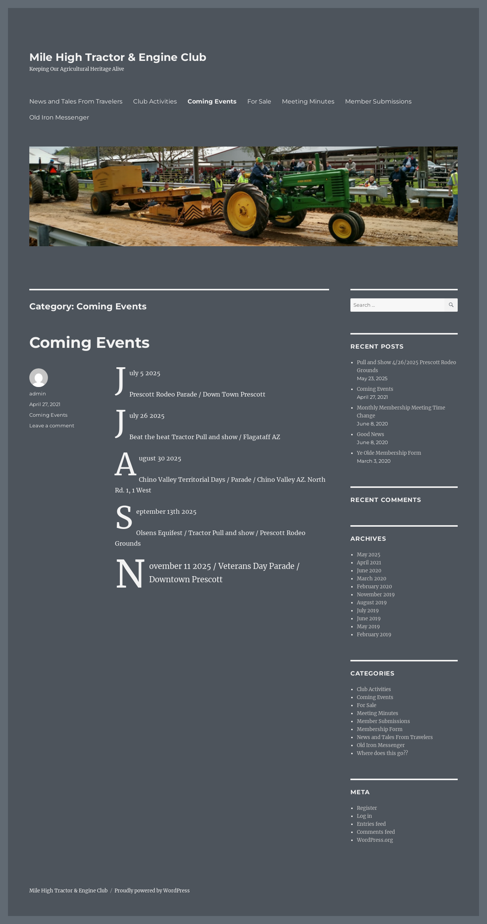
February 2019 (374, 634)
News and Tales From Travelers (76, 101)
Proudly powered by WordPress (152, 890)
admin (37, 393)
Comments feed (376, 832)
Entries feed (371, 824)
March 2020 (371, 578)
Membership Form (380, 729)
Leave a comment (51, 425)
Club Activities (155, 101)
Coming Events (212, 101)
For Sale (259, 101)
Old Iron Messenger (59, 117)
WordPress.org (375, 840)
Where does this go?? (382, 753)
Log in (364, 816)
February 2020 (374, 586)
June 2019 (369, 618)
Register (367, 808)
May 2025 (368, 554)
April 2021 (369, 562)
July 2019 (368, 610)
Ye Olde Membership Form (389, 453)
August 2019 (372, 602)
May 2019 (368, 626)
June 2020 (369, 570)
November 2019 (376, 594)
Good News (370, 434)
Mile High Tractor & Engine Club (117, 57)
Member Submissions (378, 101)
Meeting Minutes (308, 101)
